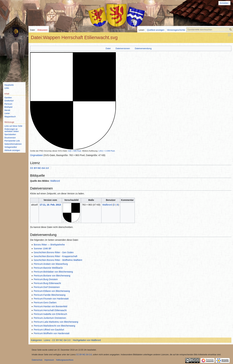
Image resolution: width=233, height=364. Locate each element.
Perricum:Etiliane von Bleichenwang (52, 291)
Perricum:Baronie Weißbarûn (48, 268)
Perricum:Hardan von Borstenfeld (50, 306)
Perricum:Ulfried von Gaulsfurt (49, 329)
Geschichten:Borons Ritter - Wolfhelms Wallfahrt (58, 260)
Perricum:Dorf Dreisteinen (47, 287)
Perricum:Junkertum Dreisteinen (50, 318)
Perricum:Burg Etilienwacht (47, 283)
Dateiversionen (123, 48)
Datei (108, 48)
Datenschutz (37, 360)
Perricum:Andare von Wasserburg (51, 264)
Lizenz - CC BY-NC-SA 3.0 (57, 340)
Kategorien (36, 340)
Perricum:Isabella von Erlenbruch (50, 314)
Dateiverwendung (143, 48)
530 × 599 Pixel (74, 151)
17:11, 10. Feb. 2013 (50, 204)
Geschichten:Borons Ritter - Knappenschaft (55, 256)
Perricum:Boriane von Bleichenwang (52, 275)
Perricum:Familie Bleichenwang (49, 295)
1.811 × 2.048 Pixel (107, 151)
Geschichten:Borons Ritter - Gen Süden (54, 252)
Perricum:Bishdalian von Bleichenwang (53, 271)
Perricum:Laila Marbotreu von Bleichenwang (56, 322)
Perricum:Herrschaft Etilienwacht (50, 310)
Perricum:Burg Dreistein (46, 279)
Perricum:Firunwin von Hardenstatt (51, 298)
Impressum (49, 360)
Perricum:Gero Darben (45, 302)
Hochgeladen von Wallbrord (87, 340)
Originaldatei (36, 155)
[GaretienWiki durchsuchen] (209, 29)
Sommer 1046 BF (42, 248)
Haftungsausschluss (64, 360)
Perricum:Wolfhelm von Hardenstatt (51, 333)
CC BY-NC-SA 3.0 (39, 168)
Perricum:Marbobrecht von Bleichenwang (54, 325)
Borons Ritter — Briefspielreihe (49, 244)
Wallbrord (55, 181)
